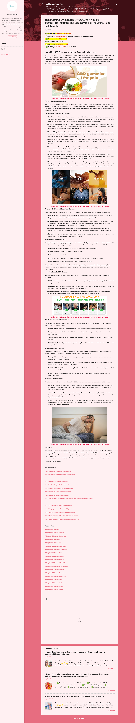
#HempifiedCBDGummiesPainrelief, (55, 569)
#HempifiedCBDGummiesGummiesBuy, (56, 549)
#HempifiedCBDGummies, (52, 529)
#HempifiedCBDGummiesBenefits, (54, 559)
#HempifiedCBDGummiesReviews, (54, 533)
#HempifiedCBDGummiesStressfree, (55, 573)
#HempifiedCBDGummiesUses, (53, 579)
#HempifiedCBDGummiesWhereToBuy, (56, 563)
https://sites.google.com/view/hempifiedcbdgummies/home (60, 512)
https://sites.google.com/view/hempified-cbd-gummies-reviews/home (62, 515)
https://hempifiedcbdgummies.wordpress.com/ (57, 495)
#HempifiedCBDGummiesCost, (53, 539)
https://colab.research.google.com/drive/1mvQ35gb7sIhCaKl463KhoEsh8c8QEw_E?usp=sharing (69, 498)
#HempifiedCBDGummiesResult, (54, 586)
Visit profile (12, 36)
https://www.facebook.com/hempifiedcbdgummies (58, 471)
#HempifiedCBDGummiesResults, (54, 556)
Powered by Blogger (80, 718)
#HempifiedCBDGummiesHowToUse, (55, 546)
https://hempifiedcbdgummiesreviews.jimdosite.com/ (58, 491)
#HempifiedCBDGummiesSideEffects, (55, 536)
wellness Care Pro (54, 4)
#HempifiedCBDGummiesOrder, (54, 553)
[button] (114, 19)
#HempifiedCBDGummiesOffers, (54, 589)
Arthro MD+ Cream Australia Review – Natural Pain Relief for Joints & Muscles (74, 696)
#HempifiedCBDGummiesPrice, (53, 543)
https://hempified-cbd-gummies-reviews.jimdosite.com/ (59, 488)
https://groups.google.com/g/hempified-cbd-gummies (58, 505)
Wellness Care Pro (12, 14)
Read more (111, 669)
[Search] (117, 4)
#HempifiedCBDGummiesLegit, (53, 583)
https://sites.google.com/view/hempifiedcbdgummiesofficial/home (62, 519)
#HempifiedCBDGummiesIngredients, (55, 576)
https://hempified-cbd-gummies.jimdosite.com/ (57, 484)
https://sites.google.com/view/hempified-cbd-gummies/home (60, 509)
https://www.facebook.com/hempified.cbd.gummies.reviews (60, 474)
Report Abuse (5, 54)
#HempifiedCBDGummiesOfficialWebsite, (56, 566)
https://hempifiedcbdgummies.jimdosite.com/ (56, 481)
